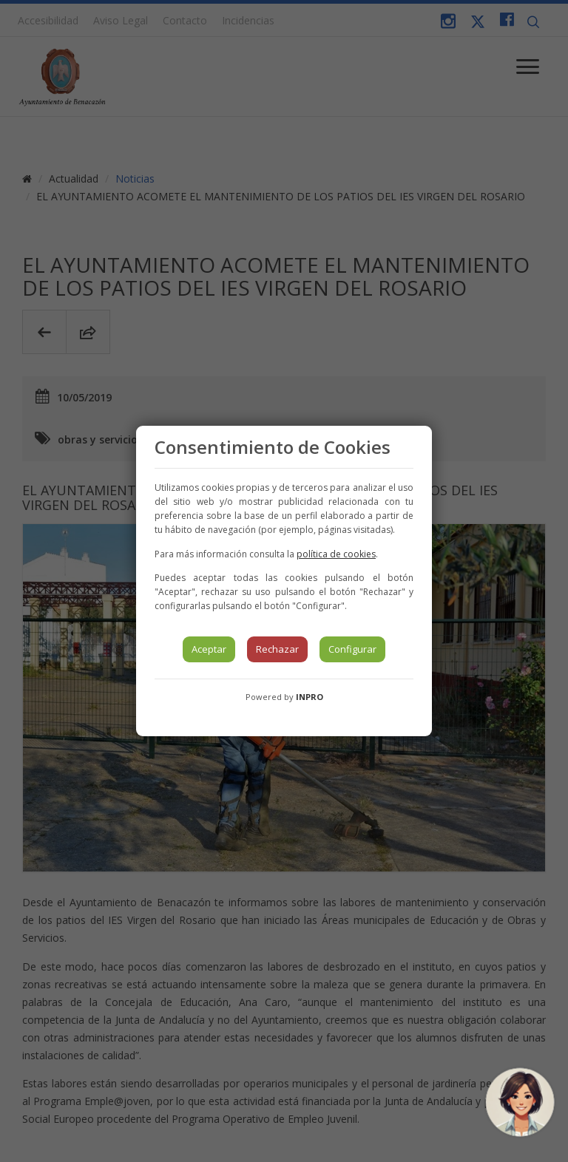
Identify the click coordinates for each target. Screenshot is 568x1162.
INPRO (309, 696)
